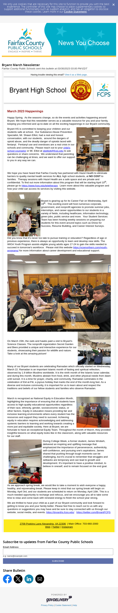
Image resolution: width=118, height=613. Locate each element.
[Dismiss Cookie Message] (113, 3)
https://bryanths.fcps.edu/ (60, 512)
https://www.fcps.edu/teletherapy (40, 185)
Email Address (11, 547)
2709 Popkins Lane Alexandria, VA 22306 (43, 523)
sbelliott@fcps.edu (53, 150)
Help (75, 605)
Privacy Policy (47, 605)
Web (47, 527)
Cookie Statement (75, 11)
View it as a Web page (76, 74)
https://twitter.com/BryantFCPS (93, 512)
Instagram (67, 527)
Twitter (56, 527)
